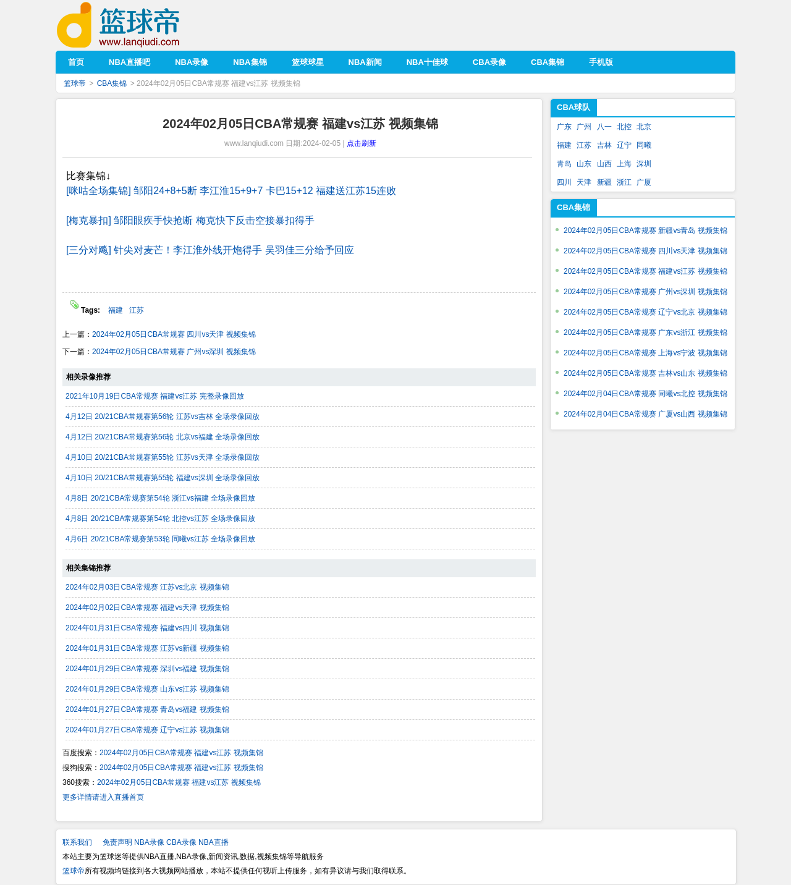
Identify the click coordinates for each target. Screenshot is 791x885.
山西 (604, 163)
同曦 (644, 145)
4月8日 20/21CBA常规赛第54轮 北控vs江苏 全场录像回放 (160, 518)
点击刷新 (361, 143)
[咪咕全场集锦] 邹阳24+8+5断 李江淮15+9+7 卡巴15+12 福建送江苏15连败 (231, 190)
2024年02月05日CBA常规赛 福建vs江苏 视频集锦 (181, 752)
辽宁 (624, 145)
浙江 (624, 182)
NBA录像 (149, 842)
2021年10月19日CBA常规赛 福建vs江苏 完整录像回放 (155, 396)
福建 (115, 310)
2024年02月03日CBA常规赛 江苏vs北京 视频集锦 (147, 587)
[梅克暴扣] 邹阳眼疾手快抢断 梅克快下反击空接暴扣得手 (190, 220)
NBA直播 (213, 842)
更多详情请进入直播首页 (103, 797)
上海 (624, 163)
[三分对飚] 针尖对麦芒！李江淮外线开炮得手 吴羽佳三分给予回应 (210, 250)
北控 (624, 126)
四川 (564, 182)
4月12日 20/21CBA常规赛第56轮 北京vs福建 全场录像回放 (163, 437)
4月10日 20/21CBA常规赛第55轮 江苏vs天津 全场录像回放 (163, 457)
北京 (644, 126)
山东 (584, 163)
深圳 (644, 163)
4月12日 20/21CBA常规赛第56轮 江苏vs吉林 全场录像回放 (163, 416)
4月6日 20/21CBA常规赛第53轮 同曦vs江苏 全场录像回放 (160, 539)
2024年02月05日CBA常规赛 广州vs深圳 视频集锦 (174, 351)
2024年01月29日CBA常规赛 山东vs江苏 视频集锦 (147, 689)
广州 (584, 126)
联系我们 (77, 842)
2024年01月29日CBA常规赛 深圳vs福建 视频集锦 (147, 668)
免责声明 (117, 842)
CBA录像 (181, 842)
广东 (564, 126)
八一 (604, 126)
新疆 (604, 182)
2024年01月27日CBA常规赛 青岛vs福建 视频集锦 (147, 709)
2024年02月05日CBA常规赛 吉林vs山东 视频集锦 (645, 373)
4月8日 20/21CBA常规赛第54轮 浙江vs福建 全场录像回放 (160, 498)
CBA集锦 (112, 83)
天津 (584, 182)
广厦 (644, 182)
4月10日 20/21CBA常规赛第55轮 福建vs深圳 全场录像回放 (163, 477)
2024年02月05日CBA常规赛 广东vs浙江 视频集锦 (645, 332)
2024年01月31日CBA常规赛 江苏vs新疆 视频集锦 (147, 648)
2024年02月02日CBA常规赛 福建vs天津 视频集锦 (147, 607)
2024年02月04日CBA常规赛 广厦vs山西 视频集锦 (645, 414)
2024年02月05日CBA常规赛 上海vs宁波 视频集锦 (645, 353)
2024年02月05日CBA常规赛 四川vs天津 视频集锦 (174, 334)
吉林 (604, 145)
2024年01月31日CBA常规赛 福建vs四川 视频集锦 (147, 628)
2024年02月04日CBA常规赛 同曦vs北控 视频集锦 (645, 393)
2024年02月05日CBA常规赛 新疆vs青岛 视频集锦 (645, 230)
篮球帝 (137, 25)
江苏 (136, 310)
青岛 (564, 163)
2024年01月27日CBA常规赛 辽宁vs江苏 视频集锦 (147, 730)
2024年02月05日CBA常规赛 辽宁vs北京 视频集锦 (645, 312)
